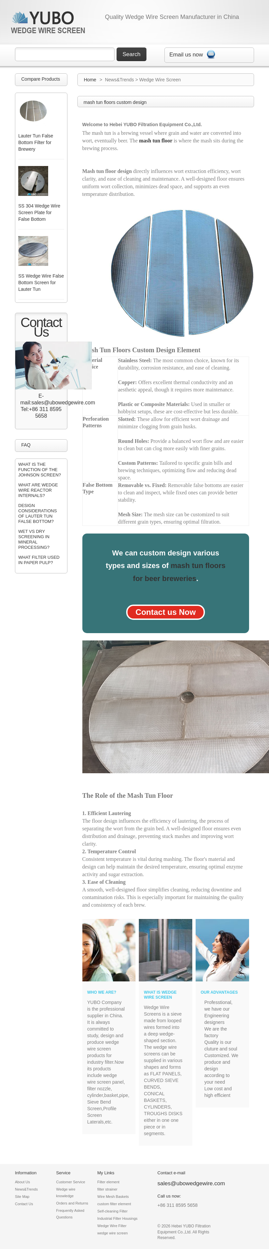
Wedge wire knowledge (65, 1192)
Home (90, 79)
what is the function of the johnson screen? (39, 469)
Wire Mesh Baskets (113, 1197)
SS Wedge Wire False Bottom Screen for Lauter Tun (41, 282)
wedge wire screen (112, 1233)
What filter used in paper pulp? (38, 560)
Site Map (22, 1197)
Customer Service (70, 1182)
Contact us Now (165, 612)
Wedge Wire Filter (112, 1226)
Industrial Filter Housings (117, 1218)
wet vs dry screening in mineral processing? (33, 539)
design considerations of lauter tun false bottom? (37, 513)
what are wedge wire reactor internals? (38, 490)
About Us (22, 1182)
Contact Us (24, 1204)
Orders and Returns (72, 1203)
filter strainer (107, 1189)
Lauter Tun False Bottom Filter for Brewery (35, 142)
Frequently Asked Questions (70, 1213)
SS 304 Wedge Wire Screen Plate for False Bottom (39, 212)
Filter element (108, 1182)
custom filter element (114, 1204)
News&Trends (26, 1189)
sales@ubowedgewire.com (191, 1183)
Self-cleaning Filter (112, 1211)
